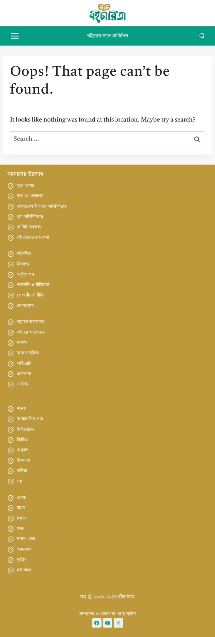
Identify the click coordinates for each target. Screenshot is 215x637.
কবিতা (22, 471)
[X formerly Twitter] (118, 623)
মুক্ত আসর (25, 185)
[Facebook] (97, 623)
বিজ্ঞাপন (23, 264)
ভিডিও (22, 440)
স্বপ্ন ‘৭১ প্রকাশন (30, 196)
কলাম (22, 342)
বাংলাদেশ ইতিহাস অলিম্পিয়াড (42, 206)
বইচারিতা (24, 254)
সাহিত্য (22, 384)
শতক (21, 408)
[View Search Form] (202, 36)
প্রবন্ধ (21, 497)
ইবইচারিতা (25, 429)
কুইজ (21, 560)
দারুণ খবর (26, 539)
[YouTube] (107, 623)
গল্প (20, 481)
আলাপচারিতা (28, 353)
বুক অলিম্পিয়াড (30, 217)
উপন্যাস (23, 460)
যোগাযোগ (25, 305)
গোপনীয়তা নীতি (30, 295)
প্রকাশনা (24, 374)
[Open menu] (15, 36)
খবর (20, 528)
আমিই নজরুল (29, 227)
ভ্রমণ (21, 508)
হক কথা (24, 570)
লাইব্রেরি (24, 363)
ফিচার (21, 518)
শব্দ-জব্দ (24, 549)
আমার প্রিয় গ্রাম (30, 419)
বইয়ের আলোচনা (31, 322)
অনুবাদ (23, 450)
